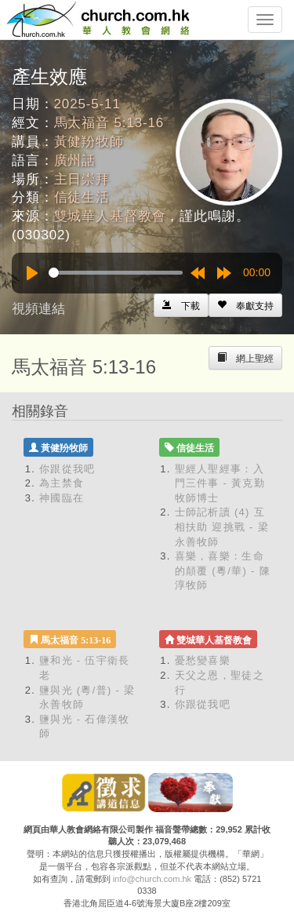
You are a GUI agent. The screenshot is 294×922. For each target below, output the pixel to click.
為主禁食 (61, 483)
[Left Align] (245, 305)
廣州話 (75, 160)
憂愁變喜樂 (203, 660)
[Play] (32, 273)
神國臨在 (61, 498)
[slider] (116, 272)
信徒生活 (82, 197)
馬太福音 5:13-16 (109, 122)
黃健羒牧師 (89, 141)
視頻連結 (38, 308)
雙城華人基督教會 (110, 216)
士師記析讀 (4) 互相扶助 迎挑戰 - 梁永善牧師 (222, 526)
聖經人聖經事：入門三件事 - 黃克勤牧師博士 (220, 483)
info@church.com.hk (152, 879)
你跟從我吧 (67, 469)
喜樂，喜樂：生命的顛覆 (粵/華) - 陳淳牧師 (222, 570)
